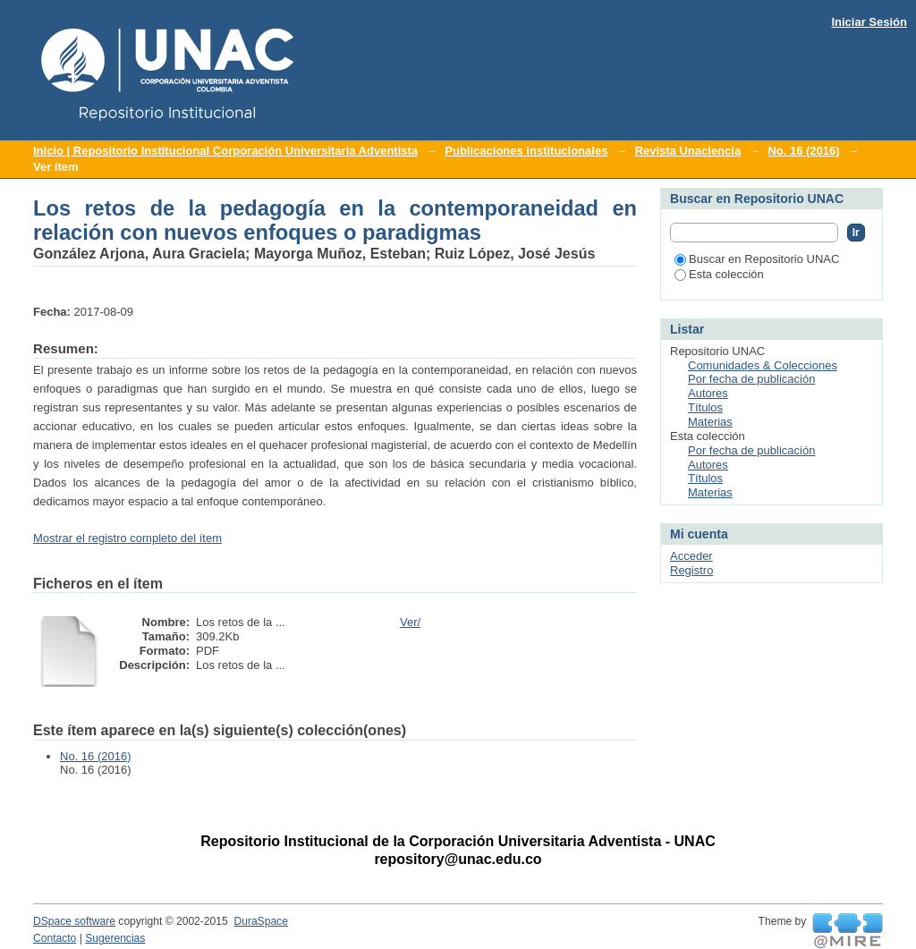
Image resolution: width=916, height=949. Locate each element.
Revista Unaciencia (688, 150)
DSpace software (74, 921)
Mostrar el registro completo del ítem (127, 538)
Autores (708, 393)
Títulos (705, 407)
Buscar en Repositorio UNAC (756, 259)
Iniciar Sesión (869, 22)
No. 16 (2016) (803, 150)
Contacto (54, 938)
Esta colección (719, 274)
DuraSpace (260, 921)
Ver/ (410, 622)
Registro (691, 570)
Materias (710, 421)
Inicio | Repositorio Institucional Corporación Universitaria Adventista (225, 150)
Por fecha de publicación (751, 379)
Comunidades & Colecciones (762, 365)
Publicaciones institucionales (526, 150)
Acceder (691, 556)
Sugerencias (115, 938)
